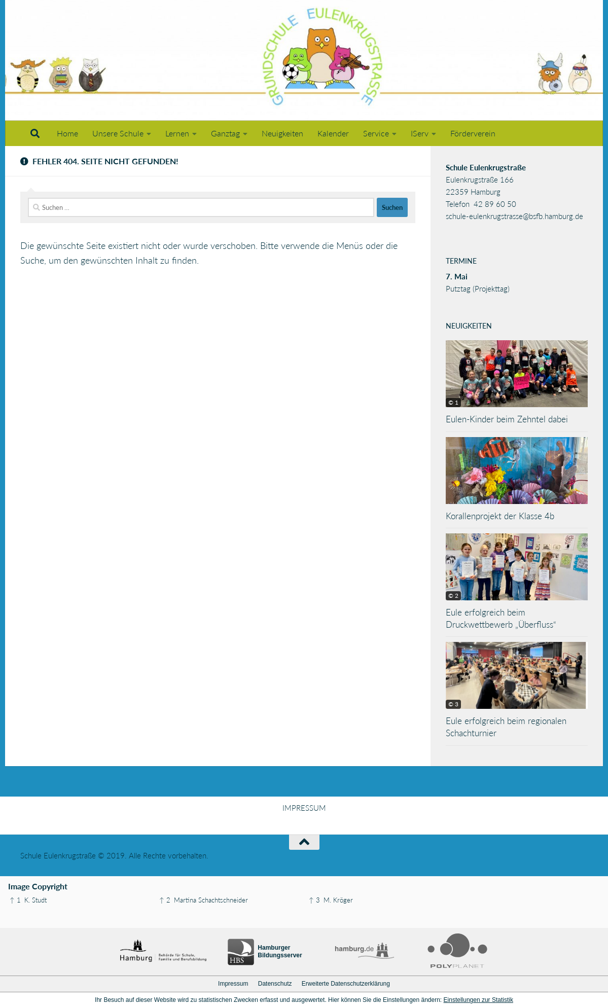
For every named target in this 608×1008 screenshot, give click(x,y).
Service (376, 133)
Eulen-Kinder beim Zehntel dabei (507, 419)
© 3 (453, 704)
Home (67, 133)
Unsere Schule (118, 133)
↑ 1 (15, 900)
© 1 (453, 402)
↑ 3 (314, 900)
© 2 (453, 595)
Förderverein (472, 133)
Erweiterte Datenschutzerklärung (346, 983)
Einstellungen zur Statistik (478, 999)
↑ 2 (164, 900)
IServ (419, 133)
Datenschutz (275, 983)
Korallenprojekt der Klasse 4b (500, 516)
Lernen (177, 133)
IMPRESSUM (304, 807)
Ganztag (225, 133)
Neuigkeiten (282, 133)
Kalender (333, 133)
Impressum (233, 983)
